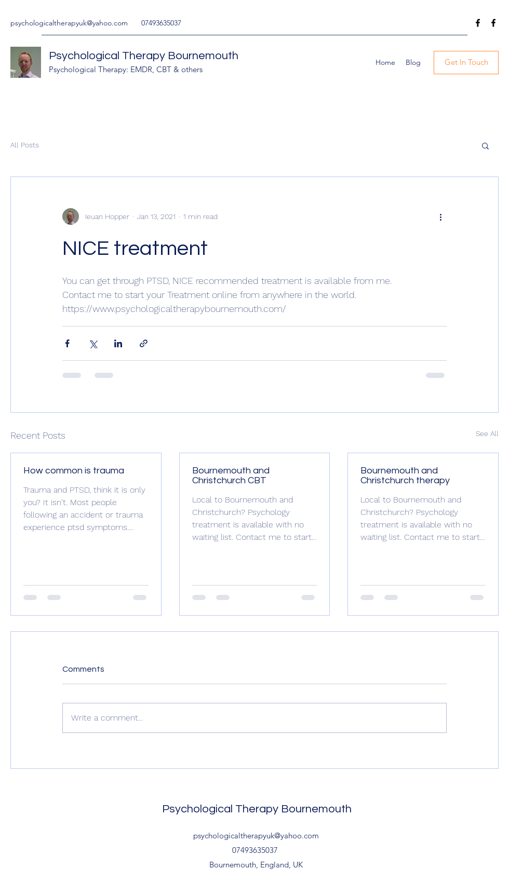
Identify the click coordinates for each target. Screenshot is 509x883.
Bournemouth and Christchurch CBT (231, 475)
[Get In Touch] (466, 62)
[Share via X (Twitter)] (93, 343)
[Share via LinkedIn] (118, 343)
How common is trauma (73, 471)
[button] (485, 145)
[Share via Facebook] (67, 343)
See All (487, 433)
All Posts (24, 145)
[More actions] (440, 216)
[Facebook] (478, 23)
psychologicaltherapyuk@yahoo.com (69, 23)
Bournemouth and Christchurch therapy (405, 475)
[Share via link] (144, 343)
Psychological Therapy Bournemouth (143, 56)
